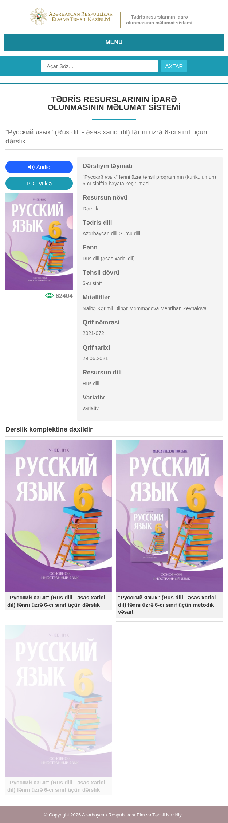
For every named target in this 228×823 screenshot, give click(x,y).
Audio (43, 167)
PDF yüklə (39, 183)
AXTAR (174, 66)
